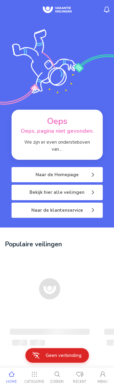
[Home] (11, 377)
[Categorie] (34, 377)
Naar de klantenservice (63, 210)
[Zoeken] (57, 377)
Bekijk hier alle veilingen (62, 192)
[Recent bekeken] (79, 377)
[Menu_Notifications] (107, 10)
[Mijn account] (102, 377)
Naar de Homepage (65, 175)
